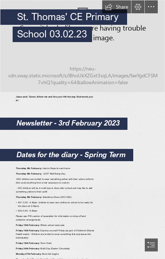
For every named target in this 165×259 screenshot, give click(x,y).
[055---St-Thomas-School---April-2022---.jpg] (82, 46)
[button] (116, 6)
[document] (82, 129)
